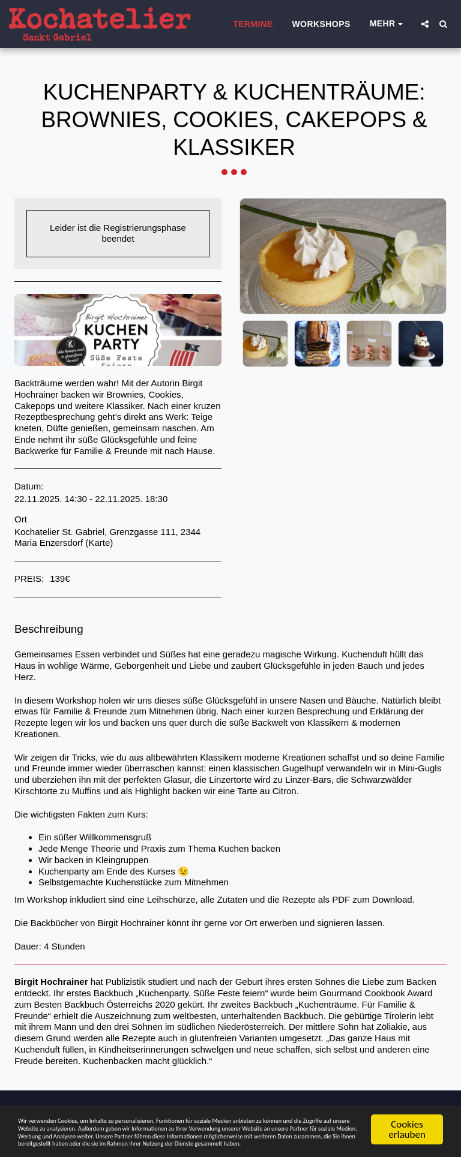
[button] (425, 24)
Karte (99, 542)
